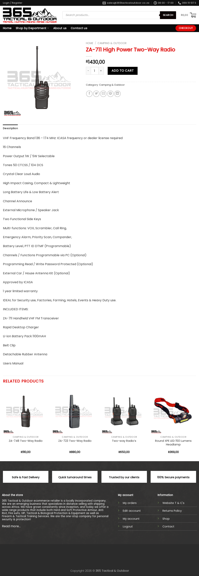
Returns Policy (172, 511)
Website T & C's (173, 503)
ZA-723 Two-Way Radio (75, 441)
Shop (166, 519)
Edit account (132, 511)
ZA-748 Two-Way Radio (26, 441)
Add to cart (123, 70)
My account (131, 519)
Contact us (79, 28)
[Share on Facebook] (89, 94)
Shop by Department (32, 28)
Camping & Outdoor (112, 43)
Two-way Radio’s (124, 441)
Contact (168, 526)
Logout (128, 526)
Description (10, 128)
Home (7, 28)
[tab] (10, 128)
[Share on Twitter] (96, 94)
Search (168, 15)
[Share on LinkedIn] (117, 94)
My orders (130, 503)
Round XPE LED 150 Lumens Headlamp (173, 442)
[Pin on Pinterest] (110, 94)
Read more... (11, 526)
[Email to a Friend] (103, 94)
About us (59, 28)
